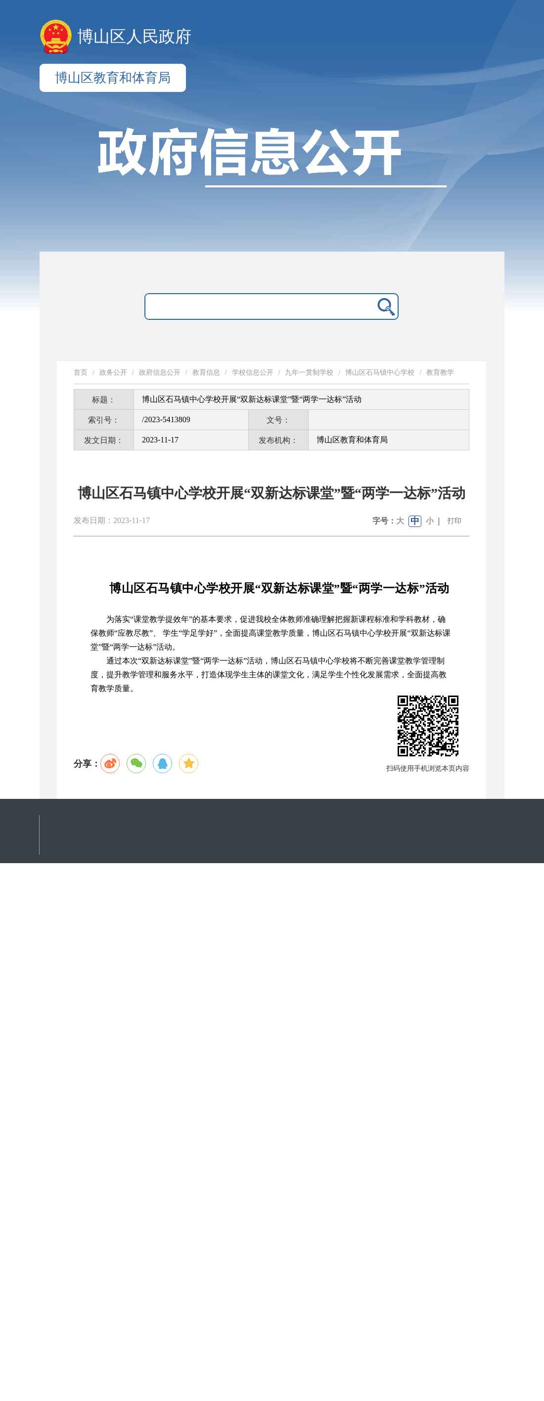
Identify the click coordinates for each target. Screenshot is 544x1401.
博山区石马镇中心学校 (379, 372)
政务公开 (113, 372)
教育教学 (440, 372)
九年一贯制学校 (309, 372)
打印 (454, 521)
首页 (81, 372)
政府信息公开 (160, 372)
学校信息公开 (252, 372)
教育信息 (206, 372)
